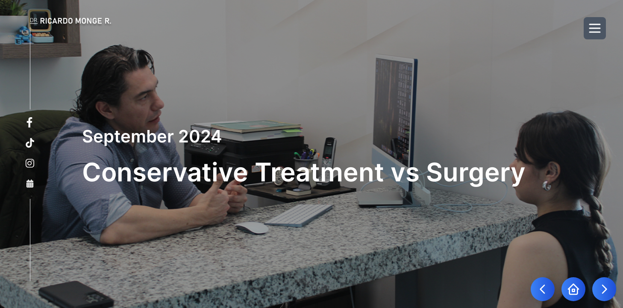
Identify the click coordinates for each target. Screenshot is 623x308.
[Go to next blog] (604, 289)
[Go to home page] (573, 289)
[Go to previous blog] (543, 289)
